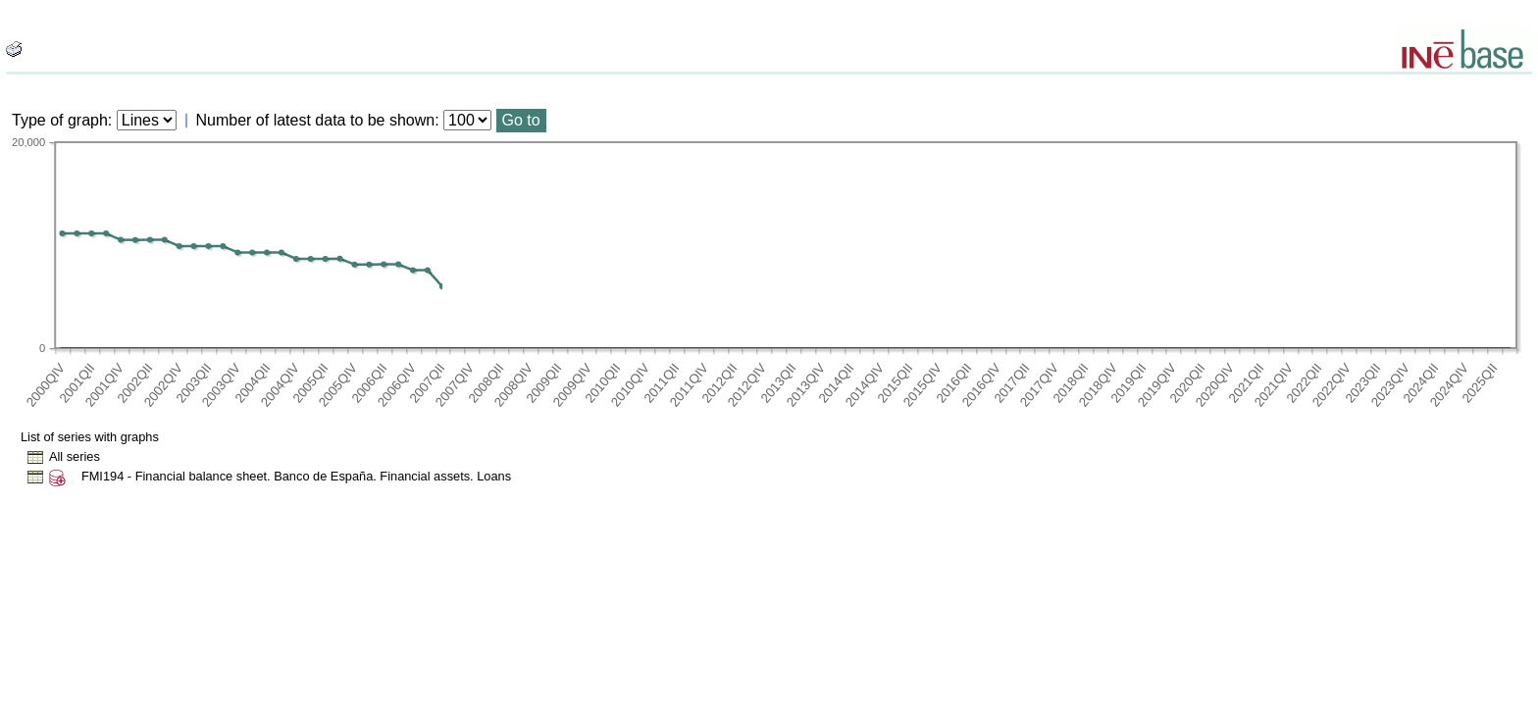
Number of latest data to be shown (316, 120)
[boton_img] (14, 49)
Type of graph (60, 120)
